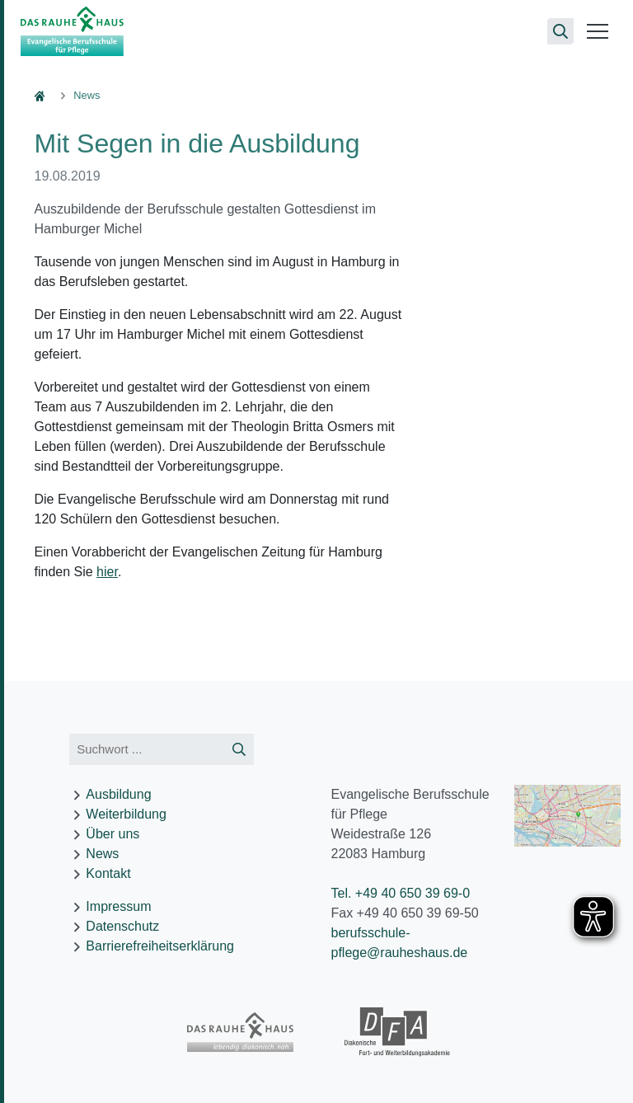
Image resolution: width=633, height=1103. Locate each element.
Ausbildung (118, 794)
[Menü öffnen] (597, 31)
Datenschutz (122, 926)
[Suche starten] (239, 750)
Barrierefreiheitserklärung (160, 946)
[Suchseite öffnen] (560, 31)
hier (107, 572)
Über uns (112, 834)
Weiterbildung (126, 814)
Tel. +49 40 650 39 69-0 (400, 893)
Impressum (118, 906)
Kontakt (108, 873)
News (102, 854)
